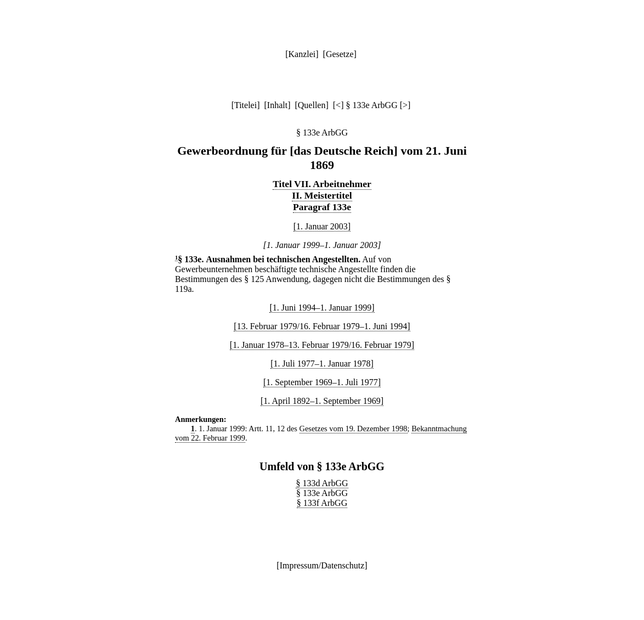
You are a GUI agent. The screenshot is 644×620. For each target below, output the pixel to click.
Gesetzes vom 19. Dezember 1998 (354, 428)
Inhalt (277, 105)
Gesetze (340, 54)
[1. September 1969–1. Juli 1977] (322, 382)
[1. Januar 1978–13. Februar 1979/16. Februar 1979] (322, 345)
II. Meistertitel (322, 195)
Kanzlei (301, 54)
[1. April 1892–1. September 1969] (322, 400)
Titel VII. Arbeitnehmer (322, 183)
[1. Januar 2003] (322, 226)
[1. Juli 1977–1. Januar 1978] (322, 363)
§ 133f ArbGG (322, 503)
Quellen (312, 105)
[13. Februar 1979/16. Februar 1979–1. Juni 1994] (322, 326)
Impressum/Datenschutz (322, 565)
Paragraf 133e (322, 206)
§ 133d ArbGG (322, 483)
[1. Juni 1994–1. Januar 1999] (321, 307)
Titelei (245, 105)
